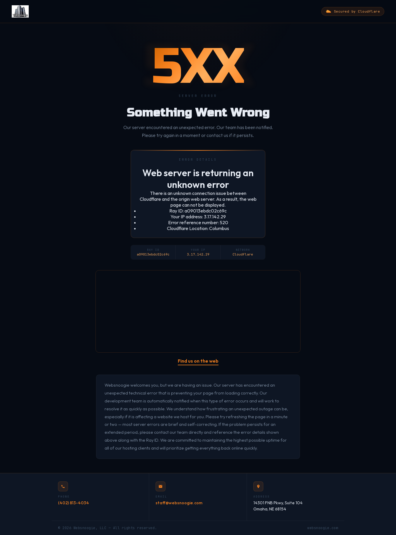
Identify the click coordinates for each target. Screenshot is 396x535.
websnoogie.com (322, 528)
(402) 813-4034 (73, 502)
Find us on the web (198, 361)
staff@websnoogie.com (179, 502)
